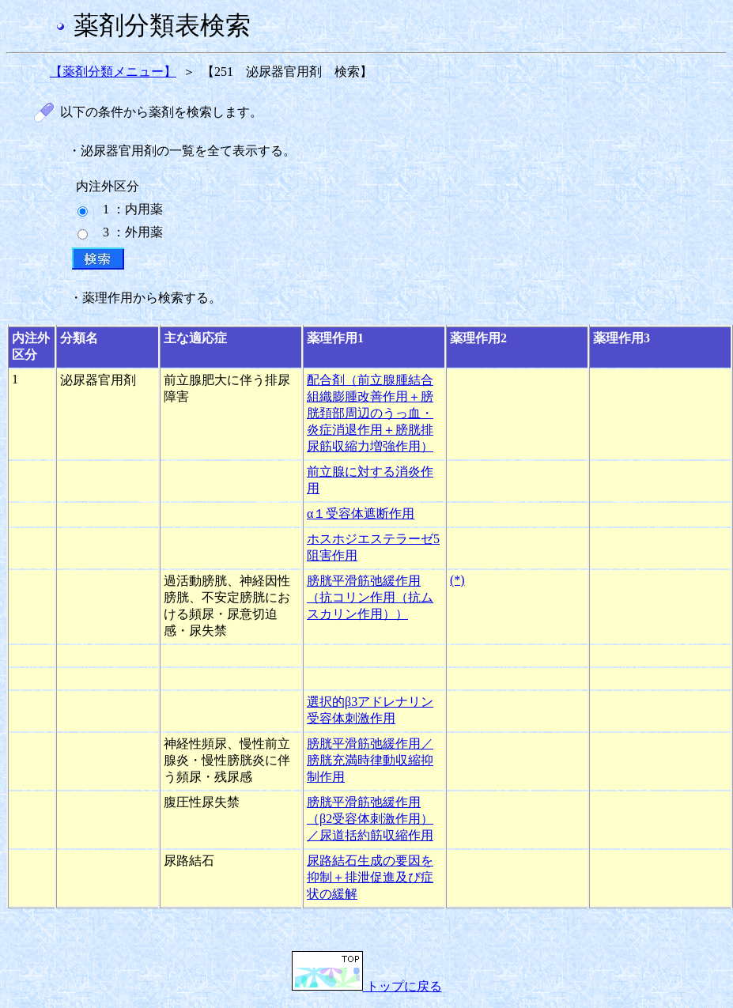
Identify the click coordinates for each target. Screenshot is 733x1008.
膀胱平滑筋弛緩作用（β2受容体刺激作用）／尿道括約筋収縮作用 (370, 818)
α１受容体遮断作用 (360, 513)
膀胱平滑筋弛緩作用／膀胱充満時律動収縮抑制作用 (370, 760)
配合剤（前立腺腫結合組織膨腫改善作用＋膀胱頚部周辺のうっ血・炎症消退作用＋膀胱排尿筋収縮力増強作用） (370, 413)
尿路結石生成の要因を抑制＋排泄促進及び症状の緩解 (370, 877)
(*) (457, 580)
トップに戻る (367, 986)
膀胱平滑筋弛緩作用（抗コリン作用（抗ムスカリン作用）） (370, 597)
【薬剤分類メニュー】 (113, 71)
